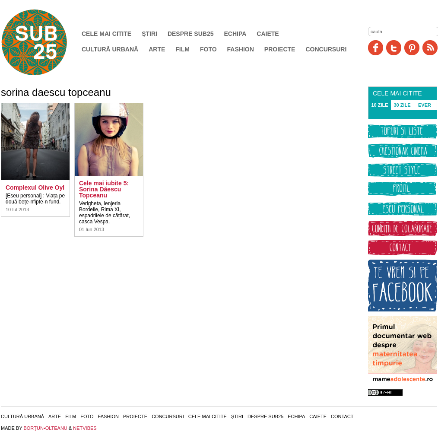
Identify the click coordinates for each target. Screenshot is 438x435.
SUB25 (44, 42)
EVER (424, 105)
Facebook (375, 47)
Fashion (240, 49)
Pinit (411, 47)
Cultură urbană (110, 49)
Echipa (235, 33)
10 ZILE (379, 105)
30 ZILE (402, 105)
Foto (208, 49)
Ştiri (149, 33)
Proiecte (279, 49)
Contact (342, 416)
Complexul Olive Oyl (35, 187)
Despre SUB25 (191, 33)
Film (182, 49)
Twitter (393, 47)
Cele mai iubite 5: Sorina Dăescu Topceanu (104, 189)
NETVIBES (84, 428)
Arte (157, 49)
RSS (430, 47)
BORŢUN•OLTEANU (45, 428)
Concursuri (325, 49)
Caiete (268, 33)
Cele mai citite (106, 33)
